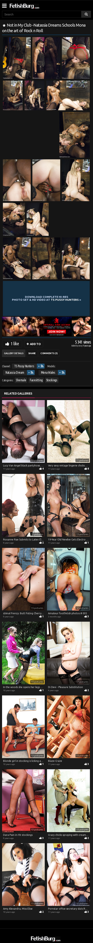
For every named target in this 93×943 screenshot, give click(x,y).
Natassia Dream (14, 372)
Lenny (80, 346)
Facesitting (36, 380)
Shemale (21, 380)
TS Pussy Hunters (24, 366)
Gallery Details (14, 353)
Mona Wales (48, 372)
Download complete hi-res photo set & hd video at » (46, 298)
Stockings (51, 380)
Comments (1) (49, 353)
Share (32, 353)
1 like (15, 343)
